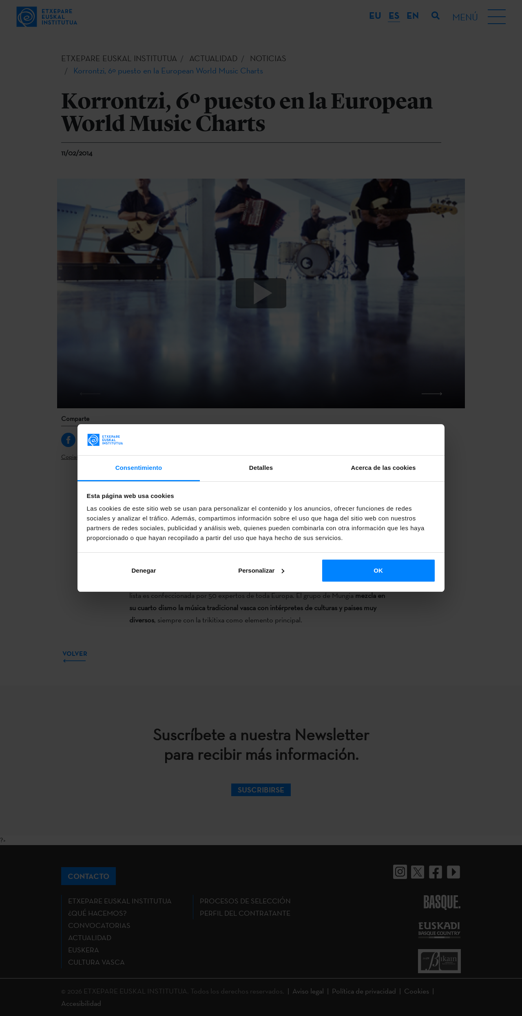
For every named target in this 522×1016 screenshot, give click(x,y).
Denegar (143, 570)
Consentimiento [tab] (138, 467)
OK (378, 570)
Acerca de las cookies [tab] (383, 467)
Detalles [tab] (261, 467)
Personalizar (261, 570)
